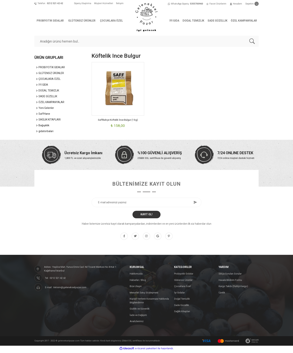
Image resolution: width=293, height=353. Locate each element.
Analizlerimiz (137, 323)
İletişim (120, 3)
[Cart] (252, 4)
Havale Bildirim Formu (230, 281)
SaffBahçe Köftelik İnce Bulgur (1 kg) (118, 119)
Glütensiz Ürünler (183, 281)
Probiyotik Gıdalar (183, 275)
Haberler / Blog (138, 281)
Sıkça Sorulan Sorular (230, 275)
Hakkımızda (136, 275)
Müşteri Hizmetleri (103, 3)
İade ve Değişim (138, 317)
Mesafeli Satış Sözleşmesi (144, 294)
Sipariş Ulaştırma (82, 3)
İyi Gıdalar (179, 294)
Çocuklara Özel (182, 288)
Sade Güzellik (181, 307)
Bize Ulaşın (136, 288)
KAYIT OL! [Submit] (146, 214)
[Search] (146, 41)
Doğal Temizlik (182, 300)
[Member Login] (236, 3)
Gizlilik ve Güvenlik (139, 310)
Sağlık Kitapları (182, 313)
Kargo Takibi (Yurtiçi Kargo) (233, 288)
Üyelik (222, 294)
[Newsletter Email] (146, 202)
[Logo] (146, 17)
